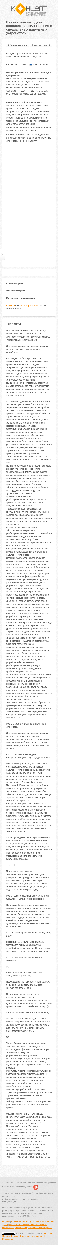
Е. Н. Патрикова (39, 64)
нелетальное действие (37, 134)
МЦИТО (6, 1222)
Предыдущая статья (17, 45)
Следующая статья (41, 45)
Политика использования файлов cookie (28, 1225)
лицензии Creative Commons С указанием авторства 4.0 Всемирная (27, 1236)
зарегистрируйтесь (29, 305)
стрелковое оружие (16, 138)
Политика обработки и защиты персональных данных (27, 1227)
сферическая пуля (28, 141)
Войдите (10, 305)
